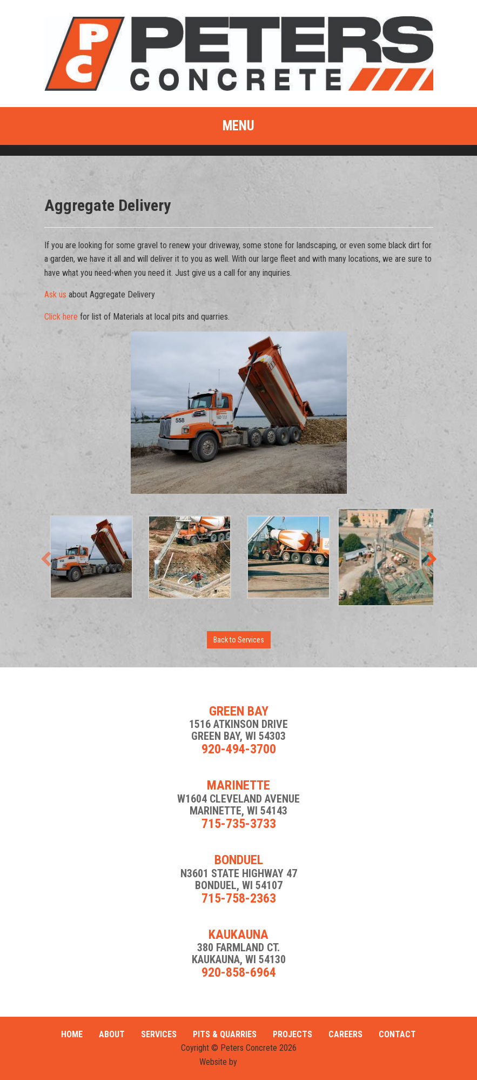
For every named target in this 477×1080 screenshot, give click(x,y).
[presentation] (45, 559)
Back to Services (238, 639)
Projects (292, 1034)
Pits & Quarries (225, 1034)
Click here (61, 317)
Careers (345, 1034)
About (112, 1034)
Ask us (55, 294)
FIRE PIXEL (258, 1062)
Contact (397, 1034)
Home (72, 1034)
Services (159, 1034)
